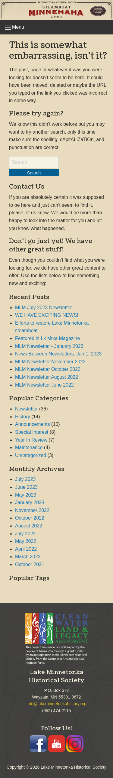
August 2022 (28, 525)
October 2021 (29, 564)
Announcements (32, 424)
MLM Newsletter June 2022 (44, 384)
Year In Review (31, 439)
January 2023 (29, 502)
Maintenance (29, 447)
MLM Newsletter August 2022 (46, 377)
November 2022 (32, 510)
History (22, 416)
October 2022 (29, 517)
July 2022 (25, 533)
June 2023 (26, 487)
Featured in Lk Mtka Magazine (47, 338)
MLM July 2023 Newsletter (43, 307)
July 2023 (25, 479)
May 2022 (25, 541)
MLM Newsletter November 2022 (50, 361)
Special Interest (31, 432)
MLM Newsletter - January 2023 (49, 346)
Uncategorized (30, 455)
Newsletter (26, 408)
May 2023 (25, 495)
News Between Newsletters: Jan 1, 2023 (58, 353)
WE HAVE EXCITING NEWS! (46, 315)
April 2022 (26, 549)
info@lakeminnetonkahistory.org (56, 703)
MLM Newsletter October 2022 (47, 369)
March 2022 (28, 556)
